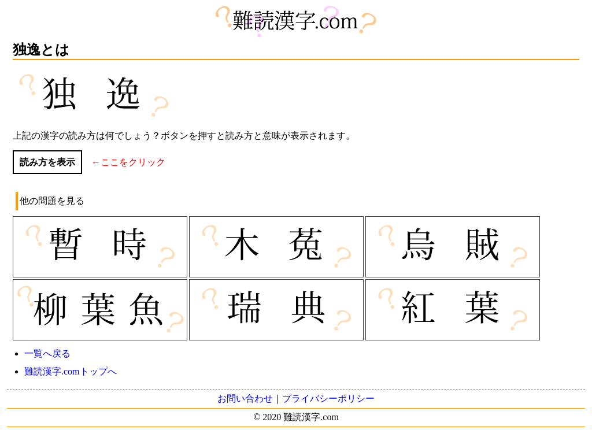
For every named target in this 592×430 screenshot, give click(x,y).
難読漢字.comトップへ (70, 371)
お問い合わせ (245, 398)
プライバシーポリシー (328, 398)
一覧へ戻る (47, 353)
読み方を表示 (47, 162)
